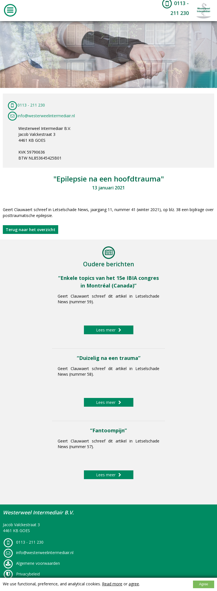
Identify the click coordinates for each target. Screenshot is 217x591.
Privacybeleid (21, 574)
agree (134, 583)
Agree (203, 584)
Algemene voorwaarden (31, 563)
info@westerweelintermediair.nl (41, 115)
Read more (112, 583)
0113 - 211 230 (26, 105)
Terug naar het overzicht (30, 229)
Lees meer (108, 330)
